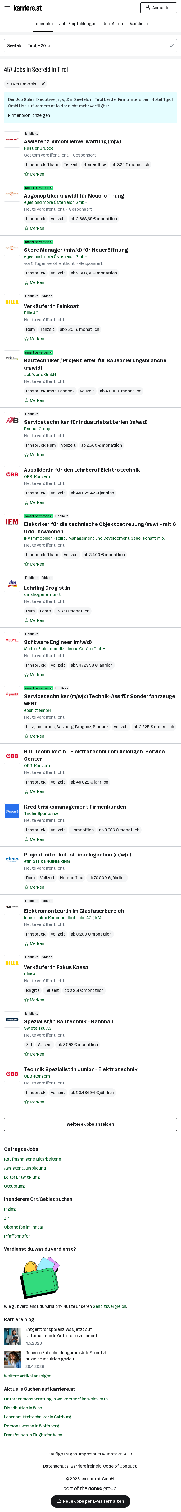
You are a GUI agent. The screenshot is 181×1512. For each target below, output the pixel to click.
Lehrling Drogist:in (47, 588)
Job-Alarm (113, 23)
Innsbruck (36, 164)
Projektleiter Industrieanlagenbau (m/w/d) (77, 854)
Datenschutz (56, 1466)
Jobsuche (43, 23)
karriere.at (63, 1389)
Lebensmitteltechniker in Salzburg (37, 1416)
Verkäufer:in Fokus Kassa (56, 967)
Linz (30, 726)
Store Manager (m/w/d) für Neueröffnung (76, 250)
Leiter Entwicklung (22, 1177)
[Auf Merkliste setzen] (34, 174)
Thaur (52, 164)
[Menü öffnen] (7, 8)
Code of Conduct (120, 1466)
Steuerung (14, 1186)
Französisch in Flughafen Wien (33, 1434)
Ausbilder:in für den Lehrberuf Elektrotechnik (82, 470)
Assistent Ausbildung (25, 1168)
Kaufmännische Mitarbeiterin (32, 1159)
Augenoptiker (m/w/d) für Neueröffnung (74, 196)
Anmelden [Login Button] (159, 8)
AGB (128, 1453)
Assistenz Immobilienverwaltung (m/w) (72, 141)
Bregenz (83, 726)
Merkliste (138, 23)
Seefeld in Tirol (50, 69)
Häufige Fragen (62, 1453)
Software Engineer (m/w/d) (58, 642)
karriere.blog (19, 1319)
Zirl (29, 1044)
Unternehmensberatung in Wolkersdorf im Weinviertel (56, 1398)
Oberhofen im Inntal (23, 1227)
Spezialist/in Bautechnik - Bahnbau (69, 1021)
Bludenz (100, 726)
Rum (30, 329)
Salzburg (65, 726)
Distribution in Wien (23, 1407)
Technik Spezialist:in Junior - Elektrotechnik (81, 1069)
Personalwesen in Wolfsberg (31, 1425)
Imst (51, 390)
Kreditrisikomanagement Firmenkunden (75, 807)
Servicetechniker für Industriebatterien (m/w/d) (85, 422)
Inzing (10, 1209)
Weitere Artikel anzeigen (27, 1375)
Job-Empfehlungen (77, 23)
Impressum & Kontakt (100, 1453)
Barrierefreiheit (86, 1466)
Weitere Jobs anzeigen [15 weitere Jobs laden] (90, 1124)
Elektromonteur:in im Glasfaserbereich (74, 911)
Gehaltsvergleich (109, 1306)
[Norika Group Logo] (90, 1489)
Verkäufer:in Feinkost (51, 306)
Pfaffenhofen (17, 1236)
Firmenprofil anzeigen (29, 115)
